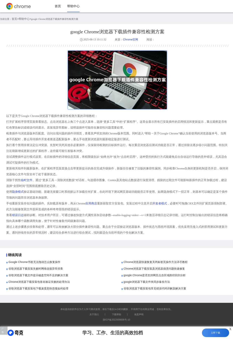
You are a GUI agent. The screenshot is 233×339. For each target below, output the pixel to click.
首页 (58, 6)
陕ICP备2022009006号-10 (116, 319)
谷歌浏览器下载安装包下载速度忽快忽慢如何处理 (38, 288)
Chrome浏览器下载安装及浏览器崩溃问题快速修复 (154, 268)
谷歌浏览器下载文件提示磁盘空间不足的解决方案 (38, 275)
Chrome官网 (130, 39)
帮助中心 (73, 6)
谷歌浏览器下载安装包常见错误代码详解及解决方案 (155, 288)
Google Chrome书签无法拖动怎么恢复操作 (34, 262)
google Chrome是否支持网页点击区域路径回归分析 (155, 275)
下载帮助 (116, 314)
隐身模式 (18, 191)
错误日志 (18, 215)
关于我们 (94, 314)
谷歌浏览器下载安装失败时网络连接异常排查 (36, 268)
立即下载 (215, 332)
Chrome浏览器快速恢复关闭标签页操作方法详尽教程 (156, 262)
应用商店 (91, 203)
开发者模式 (159, 203)
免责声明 (138, 314)
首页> (15, 18)
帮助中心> (25, 18)
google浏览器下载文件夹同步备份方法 (147, 281)
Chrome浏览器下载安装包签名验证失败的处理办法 (39, 281)
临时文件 (26, 180)
